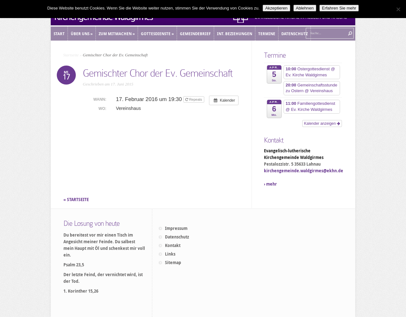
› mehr (270, 184)
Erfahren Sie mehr (339, 8)
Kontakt (172, 245)
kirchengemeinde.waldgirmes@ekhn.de (303, 171)
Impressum (176, 228)
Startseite (71, 55)
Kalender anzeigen (322, 123)
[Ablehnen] (398, 9)
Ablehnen (305, 8)
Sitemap (173, 262)
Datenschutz (177, 237)
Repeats (194, 99)
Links (170, 254)
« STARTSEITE (76, 199)
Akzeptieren (276, 8)
